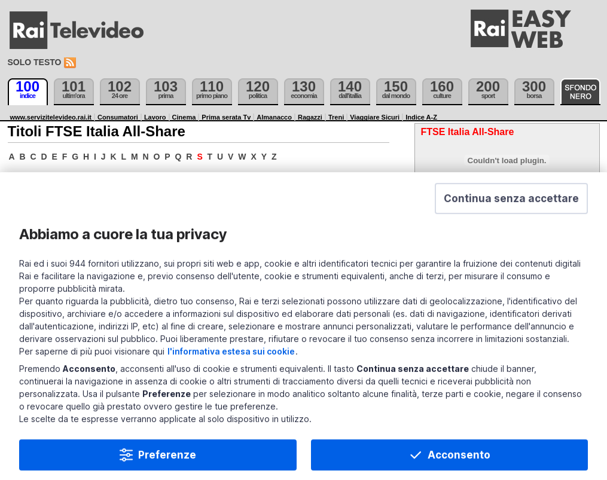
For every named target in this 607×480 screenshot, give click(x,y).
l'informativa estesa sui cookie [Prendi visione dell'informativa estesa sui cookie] (231, 356)
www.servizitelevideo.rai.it (51, 117)
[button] (511, 203)
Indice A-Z (421, 117)
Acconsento (459, 460)
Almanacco (274, 117)
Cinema (184, 117)
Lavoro (155, 117)
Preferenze (167, 460)
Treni (336, 117)
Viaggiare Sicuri (374, 117)
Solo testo (35, 62)
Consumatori (117, 117)
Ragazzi (310, 117)
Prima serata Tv (226, 117)
